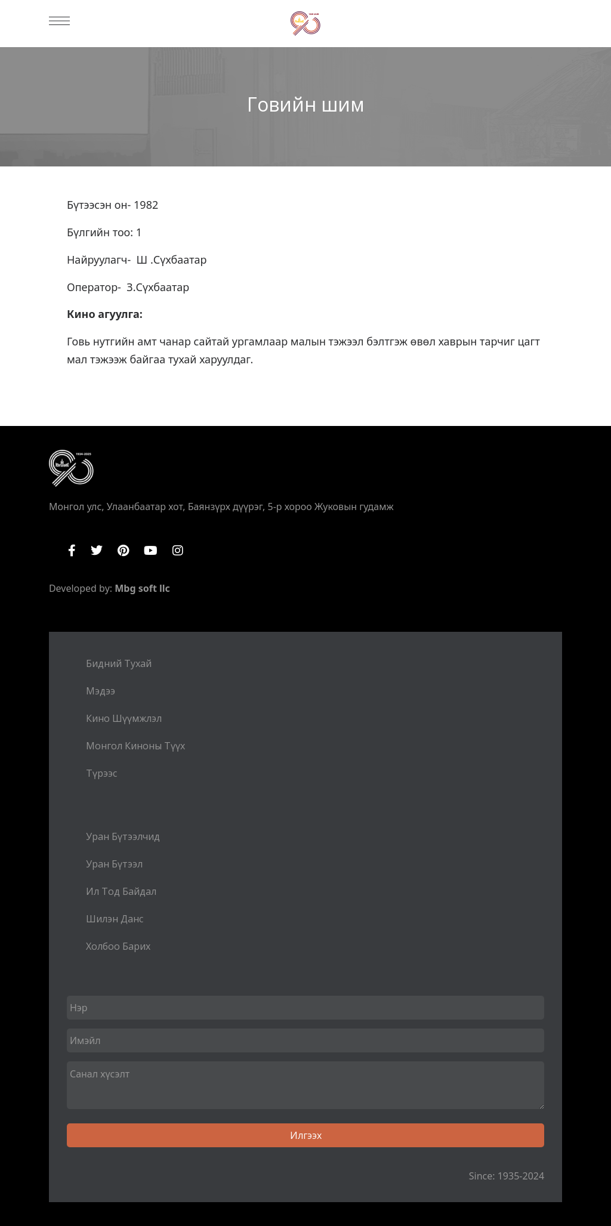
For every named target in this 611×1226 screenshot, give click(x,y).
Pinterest (123, 551)
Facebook (72, 551)
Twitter (97, 551)
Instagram (177, 551)
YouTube (151, 551)
